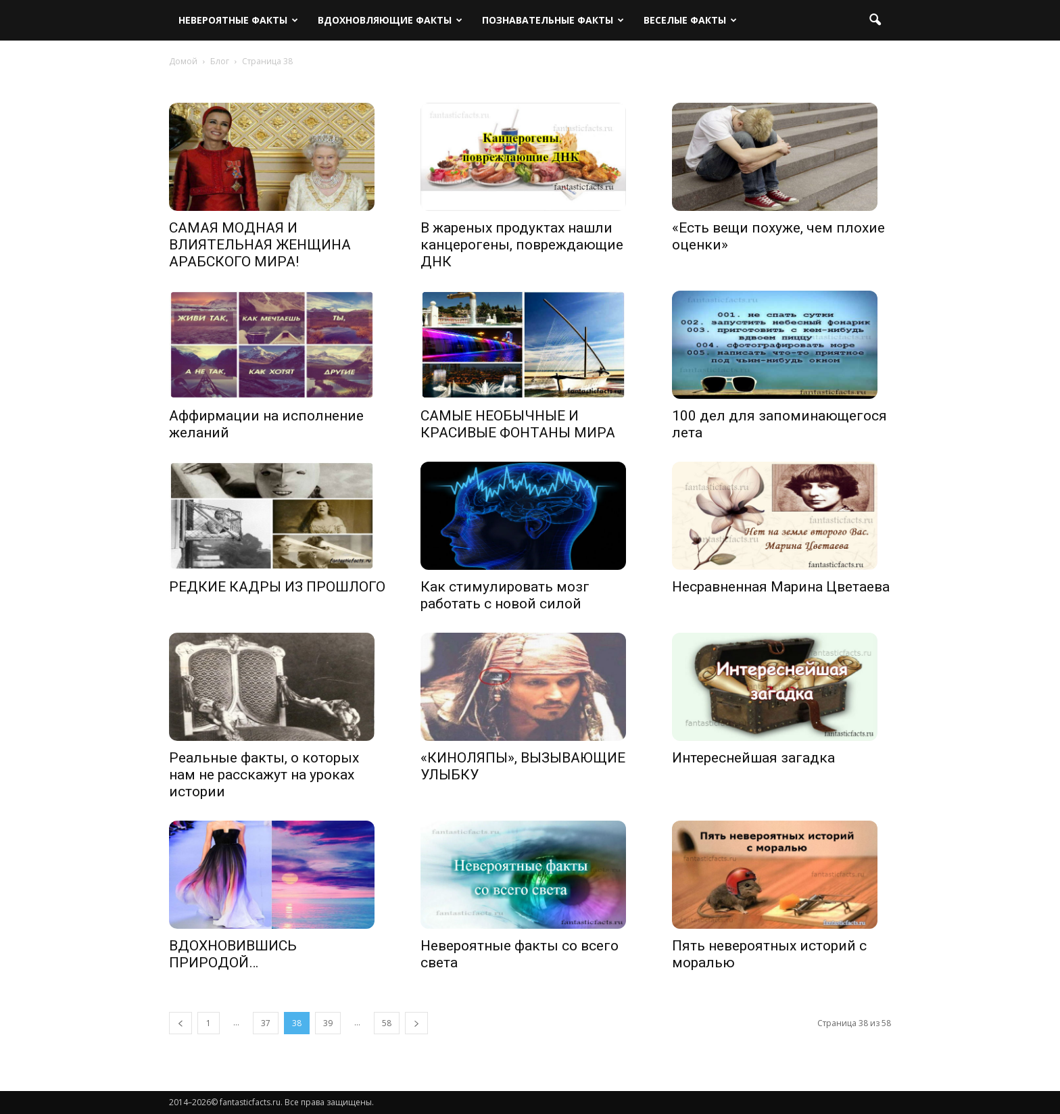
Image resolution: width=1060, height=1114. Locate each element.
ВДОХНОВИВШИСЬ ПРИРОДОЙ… (233, 954)
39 (328, 1023)
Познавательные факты (553, 20)
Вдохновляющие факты (390, 20)
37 (265, 1023)
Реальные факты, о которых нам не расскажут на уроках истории (264, 775)
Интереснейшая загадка (753, 758)
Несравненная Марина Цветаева (781, 587)
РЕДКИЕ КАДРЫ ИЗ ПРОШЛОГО (277, 587)
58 (386, 1023)
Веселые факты (690, 20)
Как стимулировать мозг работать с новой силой (504, 595)
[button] (875, 20)
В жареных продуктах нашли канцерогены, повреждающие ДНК (521, 245)
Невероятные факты (238, 20)
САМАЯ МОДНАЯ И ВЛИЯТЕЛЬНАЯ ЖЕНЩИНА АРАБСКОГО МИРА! (260, 245)
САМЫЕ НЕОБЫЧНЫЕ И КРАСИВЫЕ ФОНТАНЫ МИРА (517, 424)
